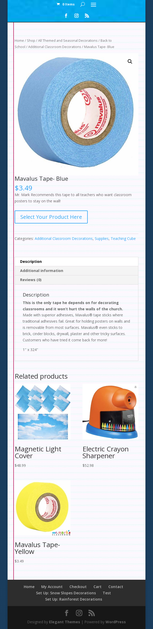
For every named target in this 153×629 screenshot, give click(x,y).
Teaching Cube (123, 238)
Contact (115, 586)
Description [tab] (31, 261)
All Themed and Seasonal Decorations (68, 40)
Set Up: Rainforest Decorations (73, 599)
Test (107, 592)
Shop (31, 40)
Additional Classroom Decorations (54, 46)
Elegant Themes (64, 621)
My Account (52, 586)
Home (19, 40)
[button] (130, 61)
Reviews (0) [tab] (31, 279)
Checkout (78, 586)
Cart (97, 586)
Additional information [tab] (41, 270)
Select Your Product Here (51, 216)
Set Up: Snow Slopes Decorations (66, 592)
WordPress (115, 621)
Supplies (102, 238)
